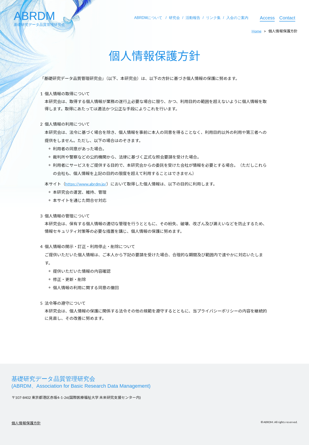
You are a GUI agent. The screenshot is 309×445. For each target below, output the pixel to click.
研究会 (174, 18)
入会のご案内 (237, 18)
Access (267, 17)
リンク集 (213, 18)
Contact (287, 17)
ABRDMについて (148, 18)
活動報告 (193, 18)
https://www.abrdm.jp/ (85, 183)
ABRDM (39, 18)
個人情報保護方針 (26, 423)
